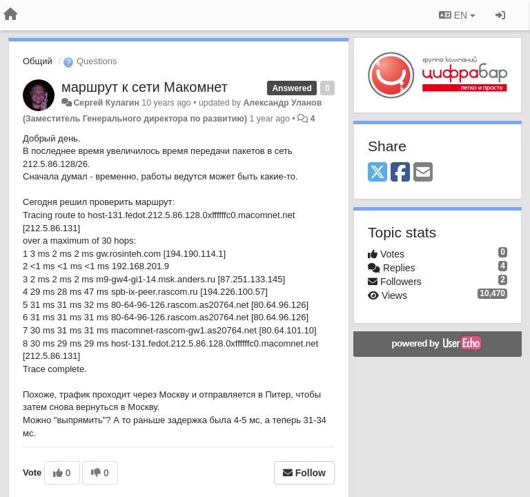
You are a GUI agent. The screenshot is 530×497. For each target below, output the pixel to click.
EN (457, 15)
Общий (37, 61)
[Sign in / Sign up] (500, 15)
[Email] (423, 173)
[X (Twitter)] (377, 173)
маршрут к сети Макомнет (144, 87)
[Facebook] (400, 173)
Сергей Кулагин (106, 103)
